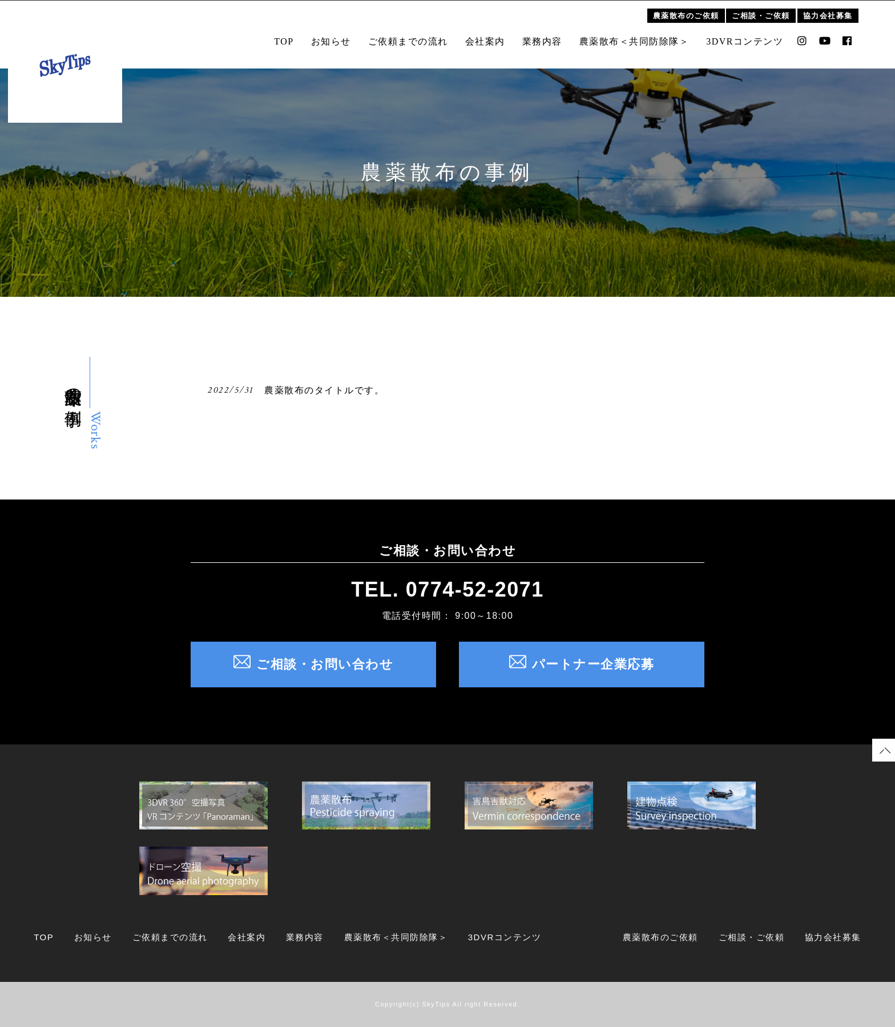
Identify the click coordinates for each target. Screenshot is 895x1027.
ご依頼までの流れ (416, 35)
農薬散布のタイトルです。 (324, 390)
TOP (291, 35)
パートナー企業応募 (582, 664)
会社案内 (493, 35)
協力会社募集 (836, 9)
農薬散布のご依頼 (694, 9)
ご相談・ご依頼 (769, 9)
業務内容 (550, 35)
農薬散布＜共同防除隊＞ (642, 35)
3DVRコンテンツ (752, 35)
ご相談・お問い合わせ (313, 664)
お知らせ (339, 35)
